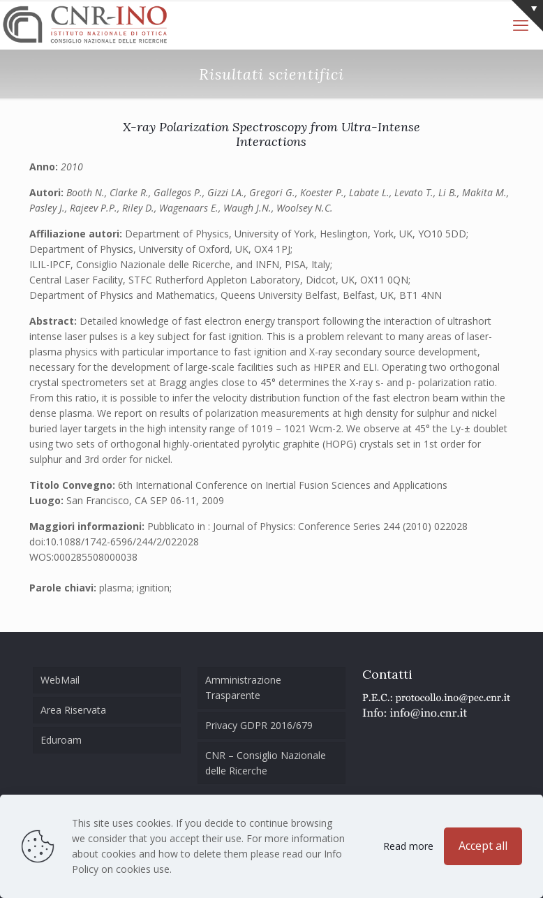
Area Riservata (73, 709)
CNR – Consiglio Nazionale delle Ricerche (265, 763)
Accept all (483, 845)
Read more (408, 846)
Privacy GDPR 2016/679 (259, 725)
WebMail (60, 679)
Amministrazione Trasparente (243, 687)
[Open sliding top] (527, 15)
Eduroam (61, 739)
